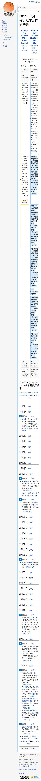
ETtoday (29, 567)
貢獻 (33, 48)
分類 (21, 748)
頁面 (19, 7)
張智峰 (28, 727)
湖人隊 (34, 618)
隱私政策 (21, 769)
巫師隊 (25, 687)
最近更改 (4, 23)
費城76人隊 (29, 562)
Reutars (26, 684)
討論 (24, 7)
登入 (38, 2)
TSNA (31, 696)
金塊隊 (24, 710)
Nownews (26, 490)
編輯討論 (4, 25)
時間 (37, 392)
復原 (34, 43)
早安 (31, 45)
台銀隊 (32, 731)
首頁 (3, 21)
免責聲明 (21, 773)
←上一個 (24, 50)
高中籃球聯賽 (33, 502)
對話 (23, 45)
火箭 (26, 426)
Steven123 (24, 43)
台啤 (34, 736)
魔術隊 (27, 481)
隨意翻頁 (4, 27)
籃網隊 (33, 710)
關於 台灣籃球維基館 (30, 769)
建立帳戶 (31, 2)
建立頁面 (4, 31)
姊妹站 (5, 35)
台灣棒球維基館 (8, 37)
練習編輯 (4, 29)
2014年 (32, 748)
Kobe (23, 493)
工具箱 (5, 46)
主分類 (29, 392)
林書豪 (24, 419)
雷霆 (27, 484)
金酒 (23, 736)
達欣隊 (24, 727)
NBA (23, 481)
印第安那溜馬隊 (30, 699)
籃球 (33, 392)
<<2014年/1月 (23, 395)
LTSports (26, 634)
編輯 (24, 40)
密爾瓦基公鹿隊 (27, 701)
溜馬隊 (30, 488)
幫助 (4, 42)
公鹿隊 (32, 706)
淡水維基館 (6, 39)
